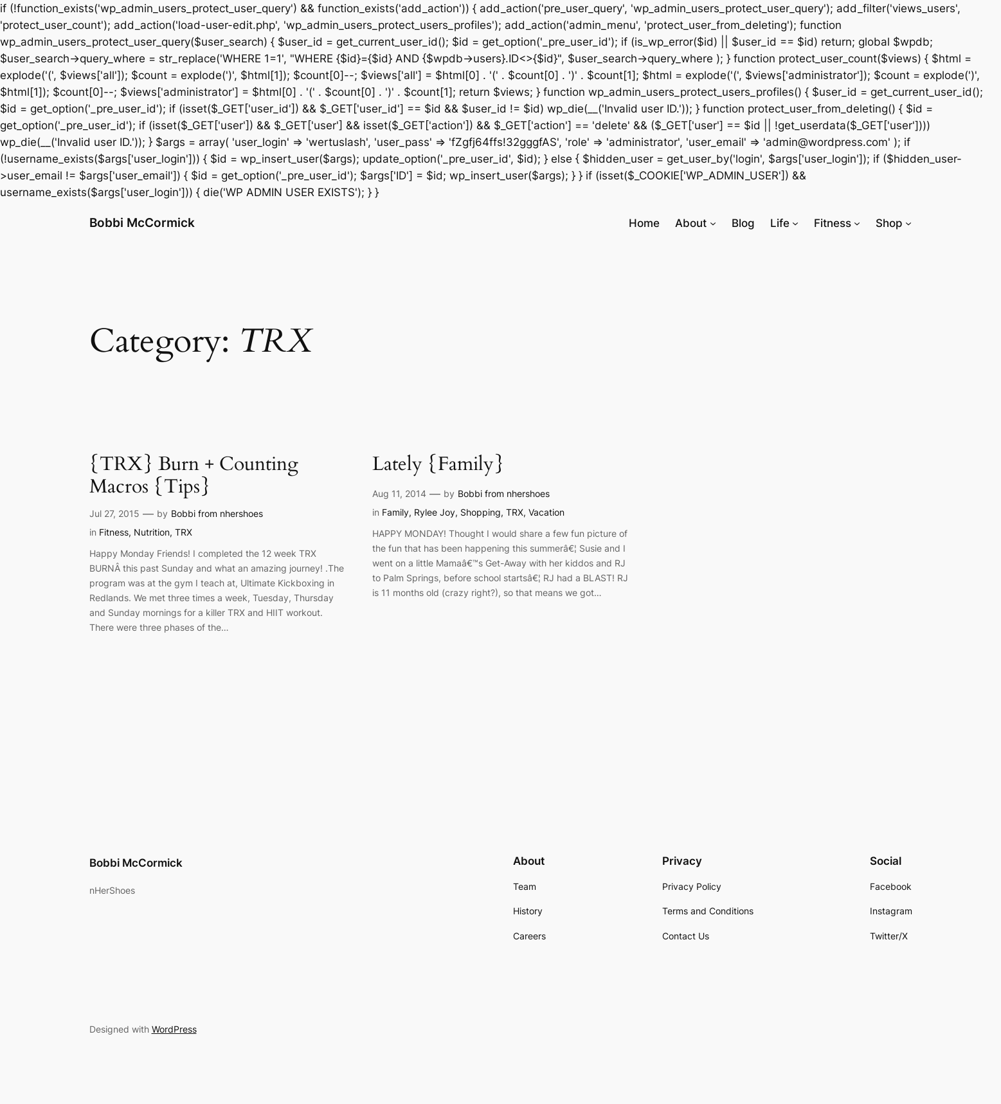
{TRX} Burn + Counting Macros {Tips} (193, 476)
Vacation (546, 512)
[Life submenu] (795, 223)
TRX (183, 532)
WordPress (174, 1029)
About (691, 223)
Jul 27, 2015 (114, 513)
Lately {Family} (438, 464)
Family (395, 512)
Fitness (832, 223)
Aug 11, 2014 (399, 493)
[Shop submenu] (908, 223)
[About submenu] (713, 223)
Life (779, 223)
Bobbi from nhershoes (217, 513)
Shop (889, 223)
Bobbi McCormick (142, 222)
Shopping (480, 512)
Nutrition (152, 532)
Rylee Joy (434, 512)
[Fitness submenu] (857, 223)
